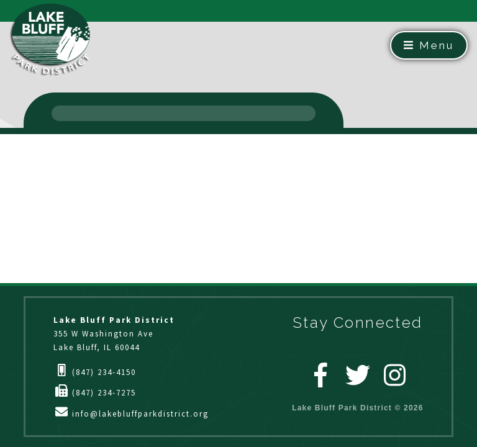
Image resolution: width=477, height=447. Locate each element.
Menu (429, 45)
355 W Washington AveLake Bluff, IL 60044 (114, 334)
